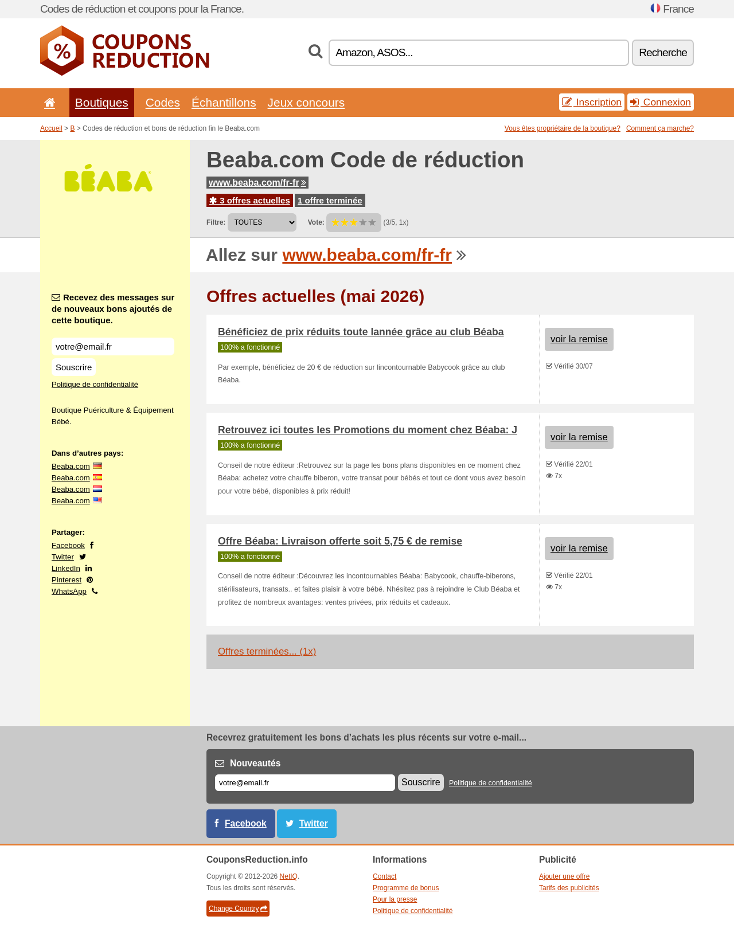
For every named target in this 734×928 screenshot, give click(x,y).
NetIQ (289, 876)
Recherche (663, 52)
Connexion (660, 102)
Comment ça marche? (660, 128)
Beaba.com (71, 466)
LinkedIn (66, 568)
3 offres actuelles (249, 200)
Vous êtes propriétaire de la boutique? (562, 128)
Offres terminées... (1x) (267, 651)
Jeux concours (306, 102)
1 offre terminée (330, 200)
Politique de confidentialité (95, 384)
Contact (384, 876)
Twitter (63, 557)
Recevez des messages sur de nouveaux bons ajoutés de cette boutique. (113, 308)
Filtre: (215, 222)
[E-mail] (305, 782)
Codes (163, 102)
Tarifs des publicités (569, 888)
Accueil (51, 128)
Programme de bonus (406, 888)
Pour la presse (395, 899)
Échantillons (224, 102)
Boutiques (101, 102)
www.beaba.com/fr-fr (257, 182)
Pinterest (66, 579)
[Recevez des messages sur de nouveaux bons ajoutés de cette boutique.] (113, 346)
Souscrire (74, 367)
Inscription (592, 102)
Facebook (68, 545)
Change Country (238, 908)
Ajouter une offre (564, 876)
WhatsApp (69, 591)
